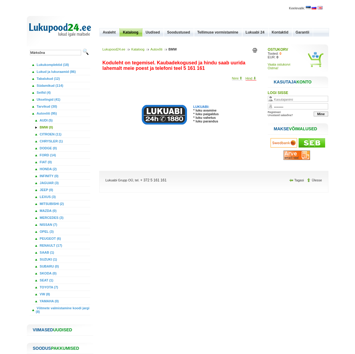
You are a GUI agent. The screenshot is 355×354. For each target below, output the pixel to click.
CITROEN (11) (50, 134)
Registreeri (274, 112)
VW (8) (44, 294)
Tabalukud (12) (48, 78)
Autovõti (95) (46, 113)
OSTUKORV (278, 49)
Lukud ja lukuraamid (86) (56, 71)
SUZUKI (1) (48, 259)
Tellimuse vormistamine (217, 32)
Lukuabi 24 (255, 32)
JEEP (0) (46, 190)
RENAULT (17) (50, 245)
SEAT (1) (46, 280)
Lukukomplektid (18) (52, 65)
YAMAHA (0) (49, 301)
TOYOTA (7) (48, 287)
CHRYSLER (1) (51, 141)
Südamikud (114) (49, 85)
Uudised (153, 32)
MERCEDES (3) (51, 217)
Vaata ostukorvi (279, 64)
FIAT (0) (45, 162)
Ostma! (273, 68)
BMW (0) (46, 127)
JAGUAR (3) (49, 183)
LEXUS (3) (47, 197)
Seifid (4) (43, 92)
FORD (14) (47, 155)
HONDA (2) (48, 169)
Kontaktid (280, 32)
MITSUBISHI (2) (51, 204)
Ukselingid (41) (48, 99)
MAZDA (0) (48, 211)
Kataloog (130, 32)
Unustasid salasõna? (280, 115)
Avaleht (109, 32)
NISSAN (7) (48, 224)
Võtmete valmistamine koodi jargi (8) (63, 309)
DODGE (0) (48, 148)
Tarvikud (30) (46, 106)
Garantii (302, 32)
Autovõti (157, 49)
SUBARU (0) (49, 266)
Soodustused (178, 32)
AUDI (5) (46, 120)
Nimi (237, 78)
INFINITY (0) (49, 176)
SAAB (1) (46, 252)
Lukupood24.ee (114, 49)
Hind (251, 78)
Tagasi (297, 180)
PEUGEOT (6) (50, 238)
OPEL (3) (46, 231)
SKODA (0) (48, 273)
